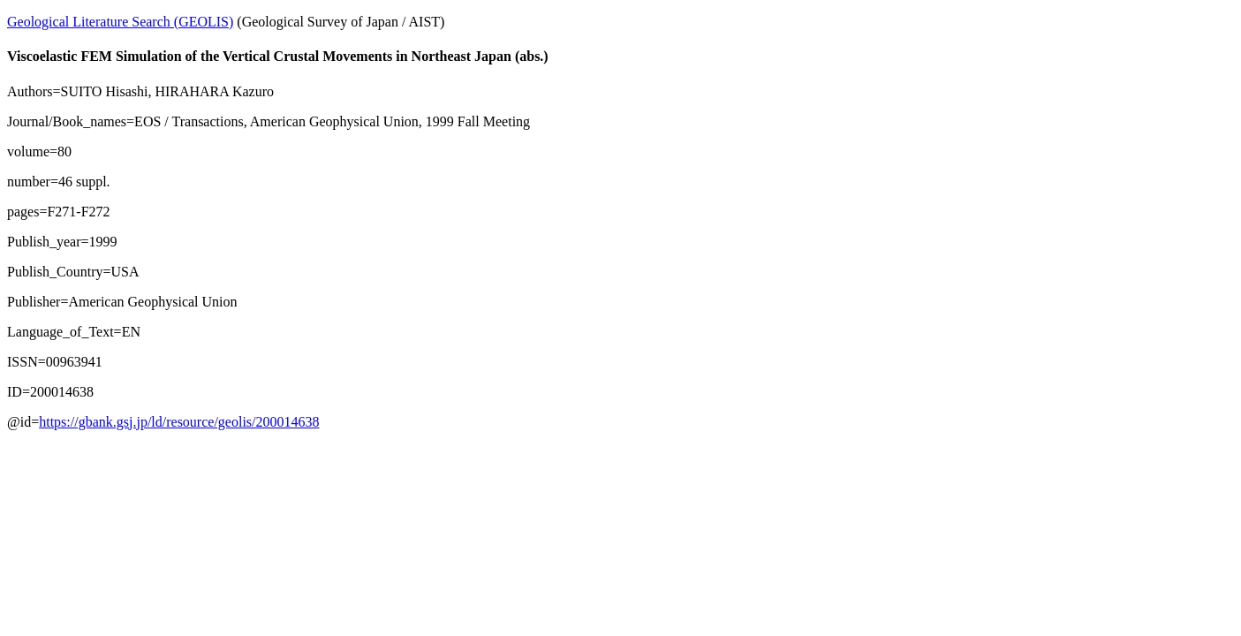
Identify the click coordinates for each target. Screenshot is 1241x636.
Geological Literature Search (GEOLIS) (120, 21)
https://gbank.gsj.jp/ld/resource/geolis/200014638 (179, 421)
